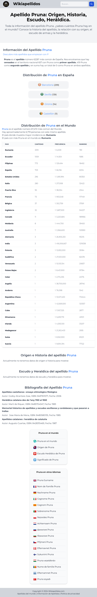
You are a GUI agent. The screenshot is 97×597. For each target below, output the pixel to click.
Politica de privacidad (70, 594)
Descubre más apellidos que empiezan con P (25, 54)
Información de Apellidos (48, 594)
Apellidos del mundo (26, 594)
